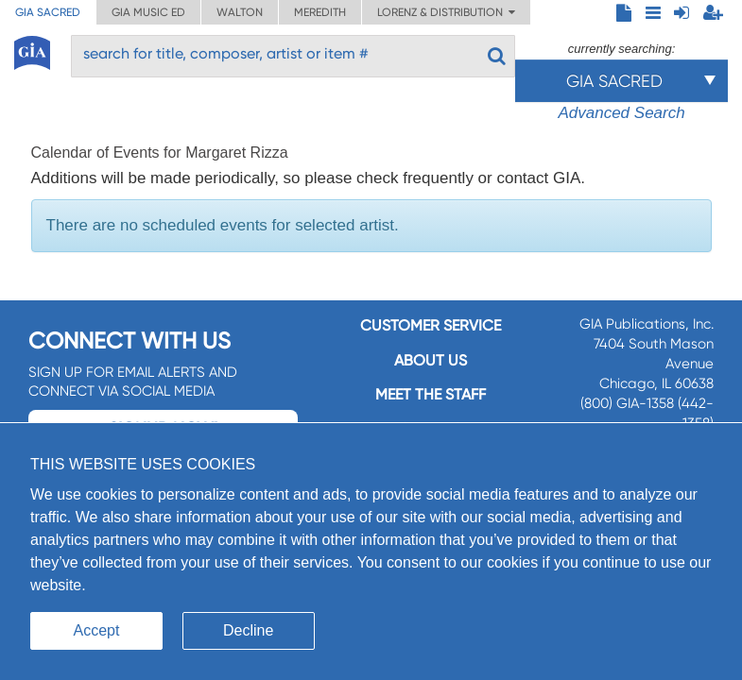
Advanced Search (621, 113)
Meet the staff (430, 394)
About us (430, 360)
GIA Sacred (47, 12)
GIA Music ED (148, 12)
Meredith (320, 12)
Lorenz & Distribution (446, 12)
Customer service (430, 325)
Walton (239, 12)
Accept (97, 630)
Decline (248, 630)
